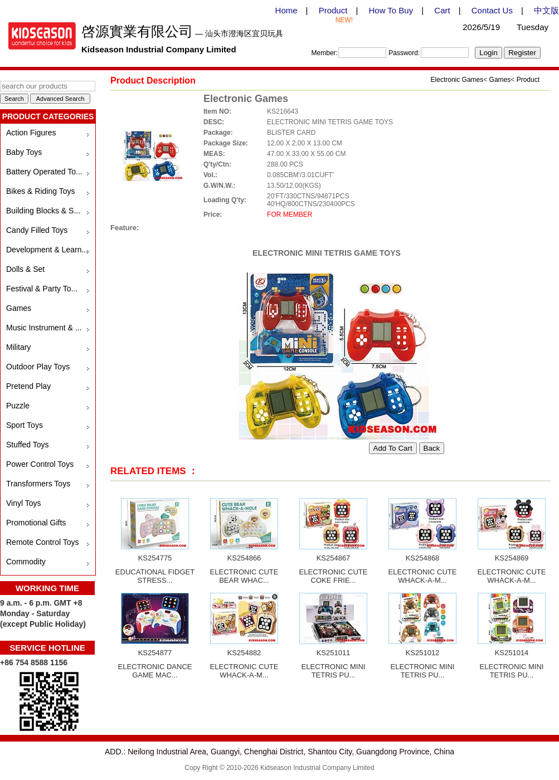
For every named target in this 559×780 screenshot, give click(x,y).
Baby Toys (24, 152)
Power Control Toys (40, 464)
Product (333, 10)
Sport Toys (24, 425)
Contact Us (492, 10)
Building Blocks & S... (43, 210)
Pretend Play (28, 386)
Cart (442, 10)
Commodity (26, 561)
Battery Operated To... (44, 171)
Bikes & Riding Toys (40, 191)
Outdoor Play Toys (38, 366)
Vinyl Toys (23, 503)
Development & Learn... (47, 249)
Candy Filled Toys (36, 230)
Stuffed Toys (27, 444)
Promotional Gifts (36, 522)
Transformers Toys (38, 483)
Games (18, 308)
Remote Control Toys (42, 542)
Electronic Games (457, 80)
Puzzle (18, 405)
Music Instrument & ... (43, 327)
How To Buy (390, 10)
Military (18, 347)
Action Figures (31, 132)
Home (286, 10)
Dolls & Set (25, 269)
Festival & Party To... (41, 288)
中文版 (546, 10)
